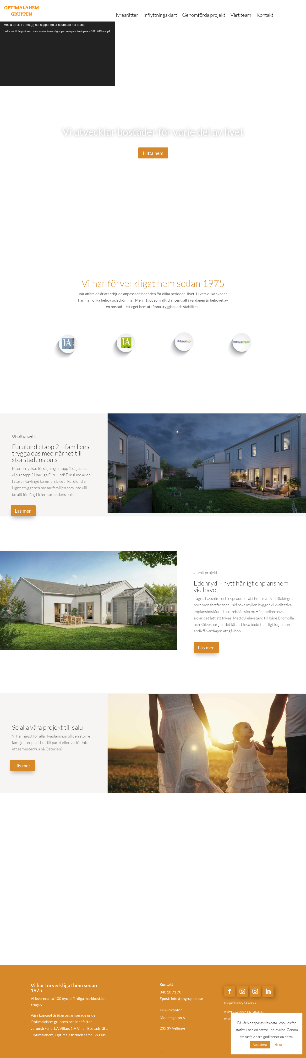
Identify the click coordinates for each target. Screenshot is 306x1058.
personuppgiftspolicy (148, 1052)
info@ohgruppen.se (187, 998)
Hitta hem (153, 153)
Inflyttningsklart (160, 15)
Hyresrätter (125, 15)
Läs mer (23, 511)
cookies (167, 1052)
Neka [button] (278, 1045)
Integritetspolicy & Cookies (240, 1002)
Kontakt (265, 15)
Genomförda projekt (203, 15)
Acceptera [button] (260, 1045)
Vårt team (240, 15)
